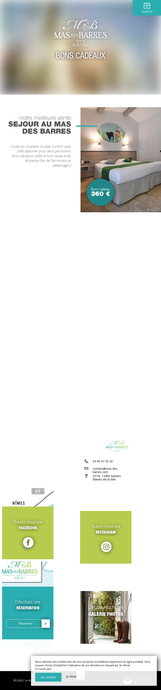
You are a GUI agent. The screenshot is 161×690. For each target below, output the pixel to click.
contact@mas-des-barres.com (113, 494)
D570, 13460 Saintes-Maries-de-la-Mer (116, 503)
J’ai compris (48, 677)
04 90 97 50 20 (103, 486)
